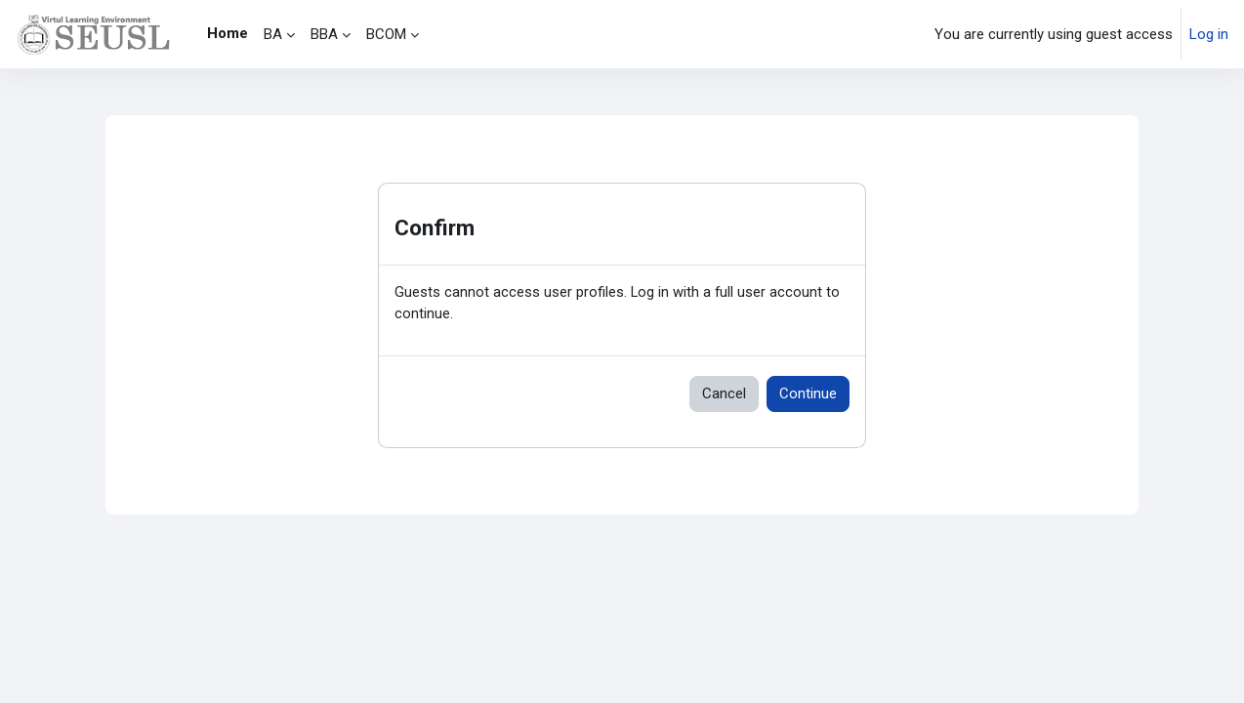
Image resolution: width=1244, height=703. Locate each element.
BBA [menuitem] (324, 34)
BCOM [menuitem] (386, 34)
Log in (1208, 34)
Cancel (724, 394)
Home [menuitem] (227, 33)
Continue (808, 394)
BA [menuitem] (273, 34)
